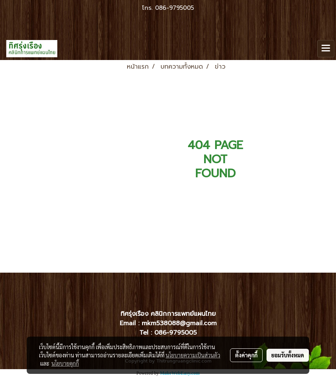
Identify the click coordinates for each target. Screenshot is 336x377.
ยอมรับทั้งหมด (287, 355)
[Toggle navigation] (325, 48)
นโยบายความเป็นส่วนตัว (193, 355)
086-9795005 (174, 8)
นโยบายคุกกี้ (65, 363)
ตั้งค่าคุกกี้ (246, 355)
